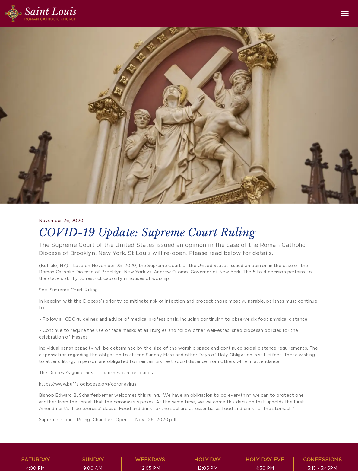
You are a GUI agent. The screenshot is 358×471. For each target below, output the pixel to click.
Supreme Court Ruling (74, 290)
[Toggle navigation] (344, 14)
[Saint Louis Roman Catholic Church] (40, 13)
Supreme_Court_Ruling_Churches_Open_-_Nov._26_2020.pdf (108, 420)
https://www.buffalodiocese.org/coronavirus (88, 384)
